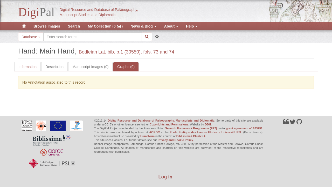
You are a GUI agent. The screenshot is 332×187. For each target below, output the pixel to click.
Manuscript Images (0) (90, 67)
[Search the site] (92, 36)
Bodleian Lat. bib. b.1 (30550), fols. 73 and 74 (126, 52)
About (171, 26)
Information (27, 67)
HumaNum (147, 136)
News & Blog (143, 26)
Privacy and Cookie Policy (175, 140)
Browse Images (46, 26)
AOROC (154, 132)
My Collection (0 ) (105, 26)
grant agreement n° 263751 (244, 128)
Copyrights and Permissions (169, 124)
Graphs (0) (126, 67)
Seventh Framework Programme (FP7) (191, 128)
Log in (165, 176)
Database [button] (31, 37)
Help (191, 26)
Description (54, 67)
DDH (208, 124)
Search (74, 26)
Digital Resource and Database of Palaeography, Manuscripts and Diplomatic (161, 120)
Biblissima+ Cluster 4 (190, 136)
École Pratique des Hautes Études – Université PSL (206, 132)
